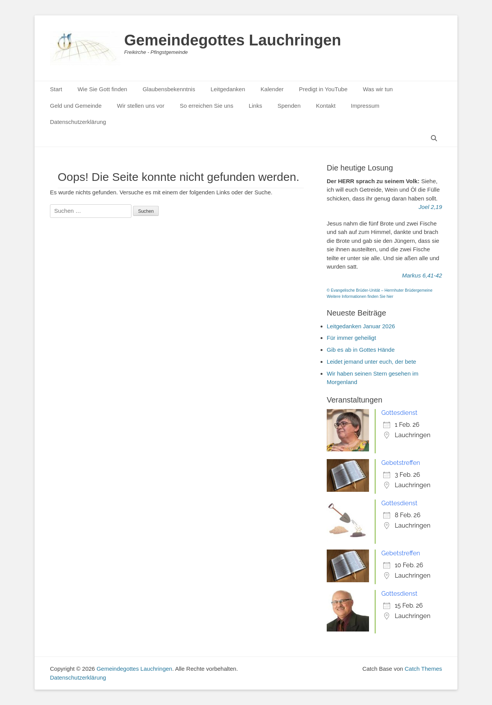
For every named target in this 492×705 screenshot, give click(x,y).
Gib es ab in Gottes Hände (361, 349)
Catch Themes (423, 668)
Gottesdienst (399, 412)
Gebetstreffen (400, 462)
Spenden (289, 105)
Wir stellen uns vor (140, 105)
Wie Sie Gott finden (102, 89)
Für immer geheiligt (351, 337)
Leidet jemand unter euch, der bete (371, 361)
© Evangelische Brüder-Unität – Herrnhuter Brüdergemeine (379, 290)
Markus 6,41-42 (422, 275)
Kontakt (326, 105)
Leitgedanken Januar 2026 (361, 326)
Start (56, 89)
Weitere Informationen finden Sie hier (360, 296)
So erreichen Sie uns (206, 105)
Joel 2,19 (430, 207)
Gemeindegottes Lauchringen (232, 40)
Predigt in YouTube (323, 89)
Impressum (365, 105)
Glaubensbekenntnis (169, 89)
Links (255, 105)
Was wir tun (378, 89)
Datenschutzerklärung (78, 122)
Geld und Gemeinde (75, 105)
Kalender (272, 89)
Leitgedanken (228, 89)
